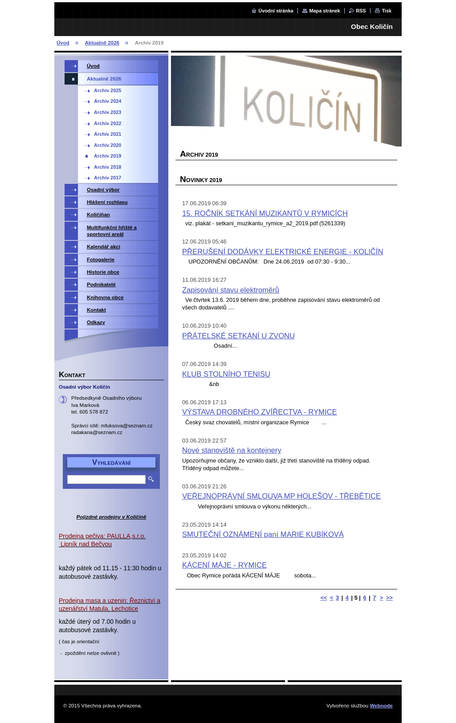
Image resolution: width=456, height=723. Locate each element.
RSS (361, 10)
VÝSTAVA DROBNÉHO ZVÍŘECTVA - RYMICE (259, 412)
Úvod (63, 42)
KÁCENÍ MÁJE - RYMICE (224, 565)
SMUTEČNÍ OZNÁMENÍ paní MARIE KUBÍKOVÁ (263, 534)
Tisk (386, 10)
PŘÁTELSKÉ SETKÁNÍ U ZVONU (238, 336)
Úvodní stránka (275, 10)
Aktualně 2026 (102, 42)
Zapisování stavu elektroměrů (230, 290)
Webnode (381, 705)
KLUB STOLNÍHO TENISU (226, 374)
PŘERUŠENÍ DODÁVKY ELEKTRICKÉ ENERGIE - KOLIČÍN (282, 252)
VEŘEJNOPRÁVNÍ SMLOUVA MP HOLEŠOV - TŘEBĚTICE (281, 496)
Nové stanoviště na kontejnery (231, 450)
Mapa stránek (324, 10)
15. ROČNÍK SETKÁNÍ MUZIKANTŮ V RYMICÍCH (265, 213)
